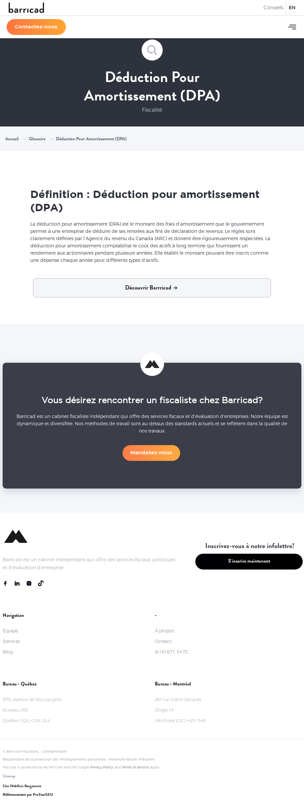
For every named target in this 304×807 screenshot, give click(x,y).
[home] (26, 7)
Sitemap (9, 777)
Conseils (273, 7)
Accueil (11, 139)
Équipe (10, 631)
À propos (164, 631)
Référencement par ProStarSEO (28, 795)
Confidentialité (54, 751)
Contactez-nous (36, 26)
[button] (292, 27)
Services (11, 641)
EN (292, 7)
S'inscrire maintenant (249, 561)
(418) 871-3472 (171, 652)
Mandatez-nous (151, 455)
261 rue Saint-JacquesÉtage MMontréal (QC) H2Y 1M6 (180, 709)
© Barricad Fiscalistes (21, 751)
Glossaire (37, 139)
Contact (163, 641)
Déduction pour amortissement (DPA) (91, 139)
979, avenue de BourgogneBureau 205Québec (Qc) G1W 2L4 (32, 709)
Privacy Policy (101, 767)
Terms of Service (135, 767)
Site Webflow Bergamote (22, 787)
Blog (8, 652)
